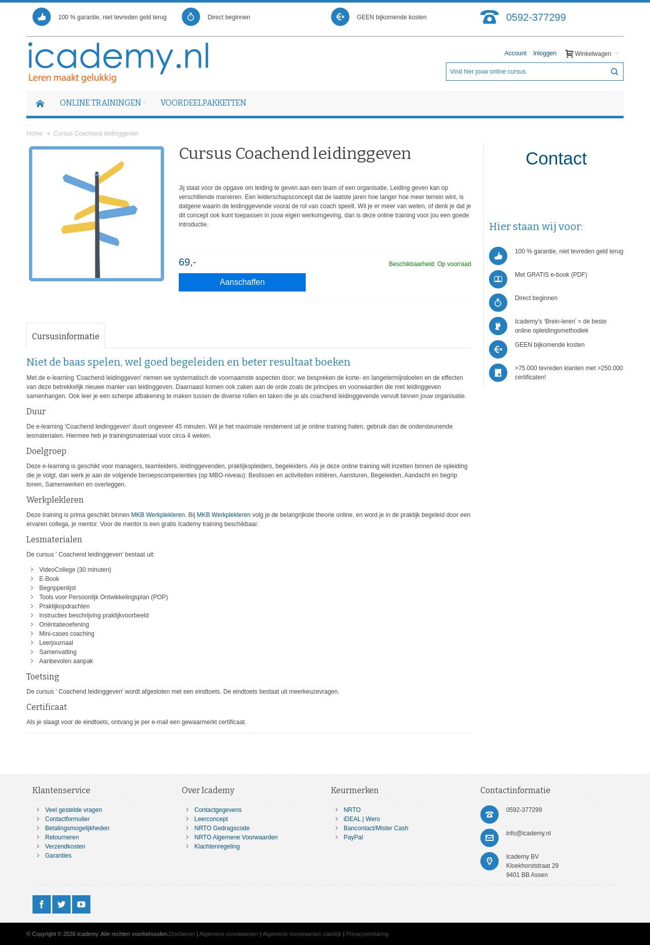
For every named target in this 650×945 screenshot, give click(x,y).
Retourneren (62, 837)
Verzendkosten (65, 846)
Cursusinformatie (66, 336)
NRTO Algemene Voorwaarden (236, 837)
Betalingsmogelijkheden (77, 828)
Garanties (58, 855)
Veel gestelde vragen (73, 809)
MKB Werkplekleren (158, 514)
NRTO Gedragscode (222, 828)
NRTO (352, 809)
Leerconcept (211, 819)
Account (516, 53)
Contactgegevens (218, 809)
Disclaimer (182, 934)
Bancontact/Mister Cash (376, 828)
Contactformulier (67, 819)
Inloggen (545, 53)
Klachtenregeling (217, 846)
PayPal (353, 837)
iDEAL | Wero (362, 819)
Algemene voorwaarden (229, 934)
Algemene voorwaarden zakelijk (302, 934)
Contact (556, 158)
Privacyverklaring (367, 934)
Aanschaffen (242, 282)
